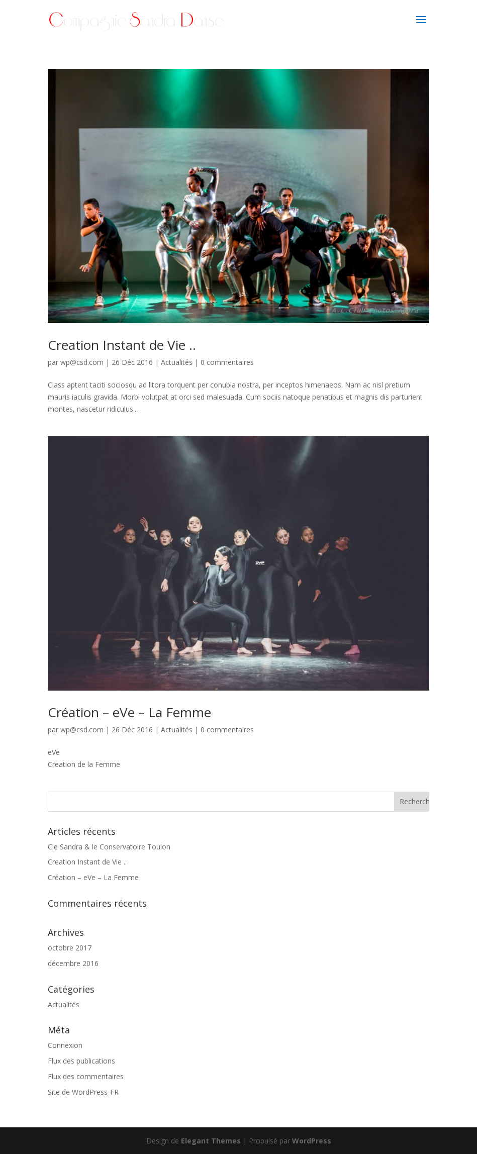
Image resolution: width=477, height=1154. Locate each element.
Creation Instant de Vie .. (122, 345)
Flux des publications (81, 1061)
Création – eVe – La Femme (129, 712)
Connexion (65, 1045)
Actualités (177, 362)
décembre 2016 (73, 963)
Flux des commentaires (86, 1076)
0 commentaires (227, 362)
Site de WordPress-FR (83, 1092)
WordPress (311, 1140)
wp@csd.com (82, 362)
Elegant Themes (211, 1140)
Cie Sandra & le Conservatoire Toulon (109, 846)
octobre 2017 (69, 947)
